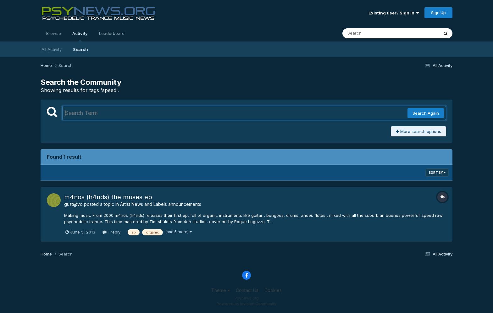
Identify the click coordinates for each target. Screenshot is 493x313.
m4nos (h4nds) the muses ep (108, 197)
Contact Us (247, 290)
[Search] (373, 33)
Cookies (273, 290)
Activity (80, 36)
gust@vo (73, 204)
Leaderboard (112, 33)
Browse (53, 33)
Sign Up (438, 12)
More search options (418, 131)
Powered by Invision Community (246, 303)
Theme (220, 290)
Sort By (437, 172)
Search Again (426, 113)
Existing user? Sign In (393, 12)
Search (80, 49)
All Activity (52, 49)
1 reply (111, 231)
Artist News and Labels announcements (160, 204)
